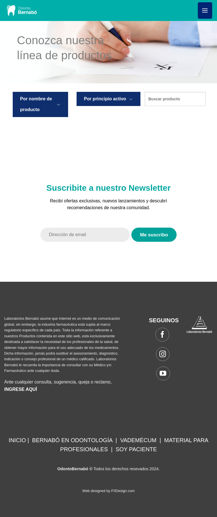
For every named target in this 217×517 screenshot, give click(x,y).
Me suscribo (154, 235)
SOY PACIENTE (136, 449)
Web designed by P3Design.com (108, 491)
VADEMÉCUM (138, 440)
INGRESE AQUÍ (20, 389)
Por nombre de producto (36, 104)
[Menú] (205, 10)
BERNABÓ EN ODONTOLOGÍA (72, 440)
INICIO (17, 440)
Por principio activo (105, 98)
